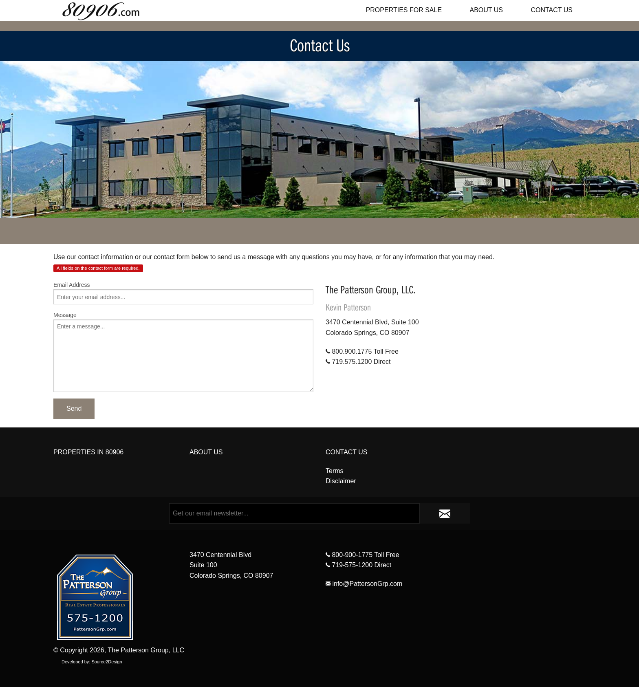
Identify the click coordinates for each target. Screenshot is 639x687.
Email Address (71, 285)
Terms (335, 470)
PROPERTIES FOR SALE (404, 10)
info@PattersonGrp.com (364, 583)
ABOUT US (486, 10)
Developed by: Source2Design (92, 661)
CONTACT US (552, 10)
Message (65, 315)
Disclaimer (341, 481)
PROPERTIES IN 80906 (88, 452)
